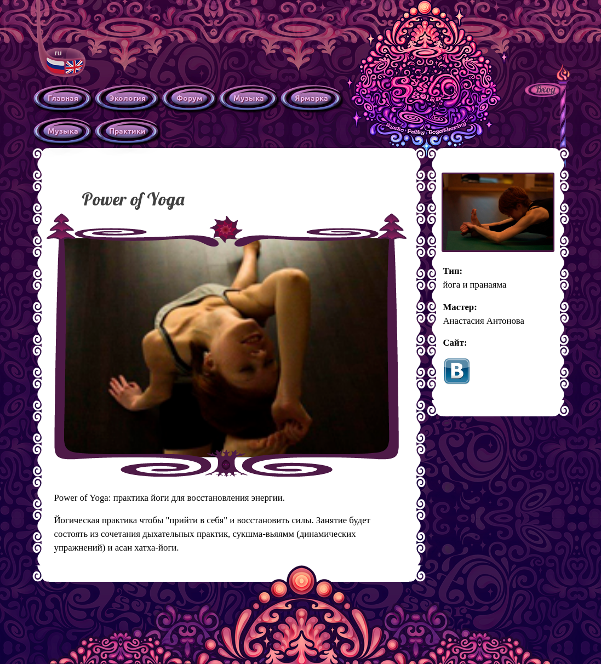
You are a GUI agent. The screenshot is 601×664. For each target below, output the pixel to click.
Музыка (248, 97)
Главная (63, 97)
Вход (545, 89)
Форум (189, 97)
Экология (127, 97)
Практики (127, 130)
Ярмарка (311, 97)
